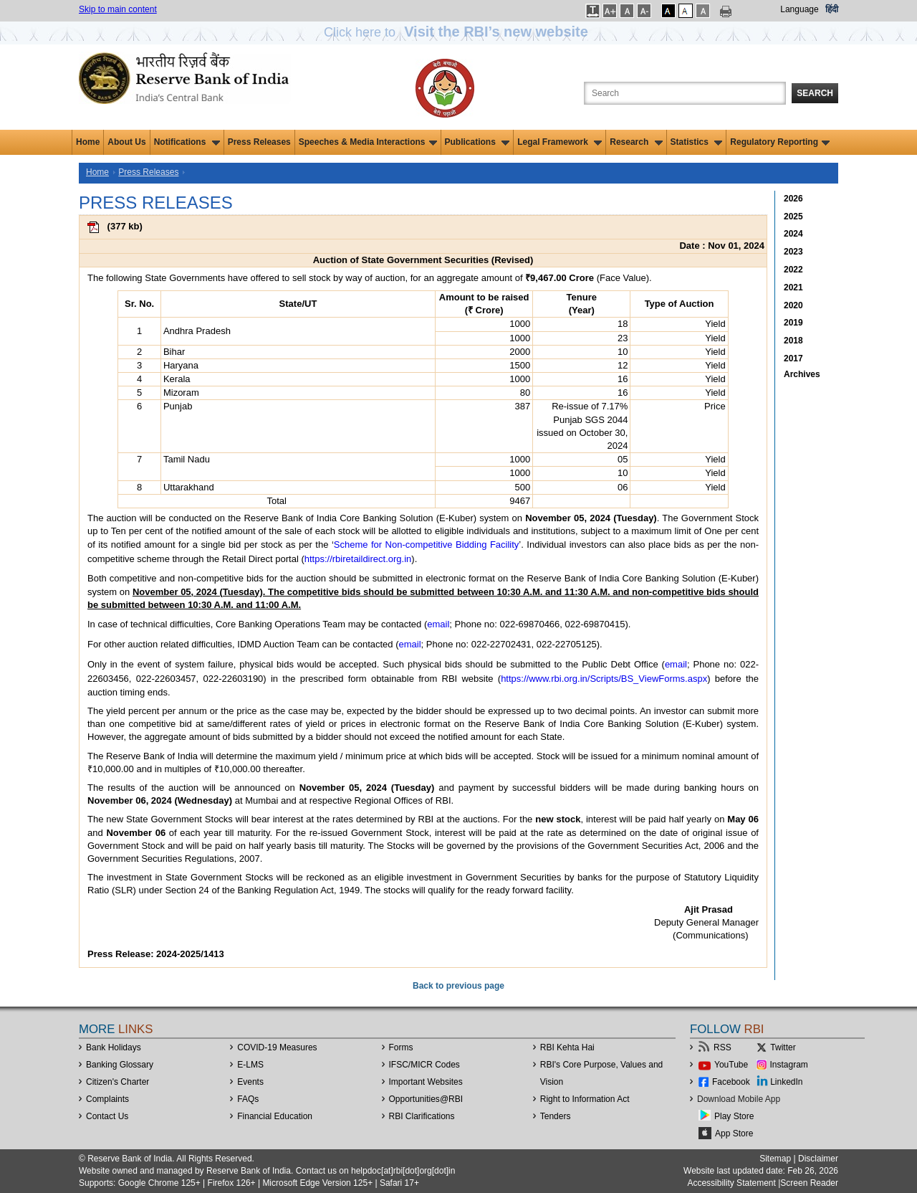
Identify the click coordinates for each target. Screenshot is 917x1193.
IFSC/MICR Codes (424, 1065)
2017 (793, 358)
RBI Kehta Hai (567, 1047)
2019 (793, 323)
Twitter (782, 1047)
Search (815, 93)
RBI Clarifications (422, 1116)
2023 (793, 252)
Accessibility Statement (731, 1183)
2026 (793, 199)
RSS (722, 1047)
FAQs (248, 1099)
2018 (793, 341)
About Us (126, 142)
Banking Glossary (119, 1065)
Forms (401, 1047)
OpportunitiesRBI (426, 1099)
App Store (734, 1133)
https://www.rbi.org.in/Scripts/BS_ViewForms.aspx (604, 678)
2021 (793, 287)
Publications (477, 142)
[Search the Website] (685, 93)
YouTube (731, 1065)
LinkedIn (786, 1082)
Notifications (187, 142)
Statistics (697, 142)
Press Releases (259, 142)
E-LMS (250, 1065)
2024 (793, 234)
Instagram (789, 1065)
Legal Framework (559, 142)
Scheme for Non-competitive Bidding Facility (426, 544)
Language (799, 9)
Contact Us (107, 1116)
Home (88, 142)
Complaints (107, 1099)
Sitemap (775, 1159)
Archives (802, 374)
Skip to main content (118, 9)
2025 (793, 216)
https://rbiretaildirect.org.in (358, 558)
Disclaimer (818, 1159)
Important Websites (426, 1082)
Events (250, 1082)
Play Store (734, 1116)
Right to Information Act (585, 1099)
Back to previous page (458, 986)
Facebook (731, 1082)
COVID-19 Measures (277, 1047)
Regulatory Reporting (780, 142)
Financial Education (274, 1116)
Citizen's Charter (117, 1082)
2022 (793, 270)
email (438, 624)
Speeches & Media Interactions (368, 142)
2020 (793, 305)
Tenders (555, 1116)
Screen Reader (809, 1183)
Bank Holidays (113, 1047)
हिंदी (831, 9)
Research (636, 142)
